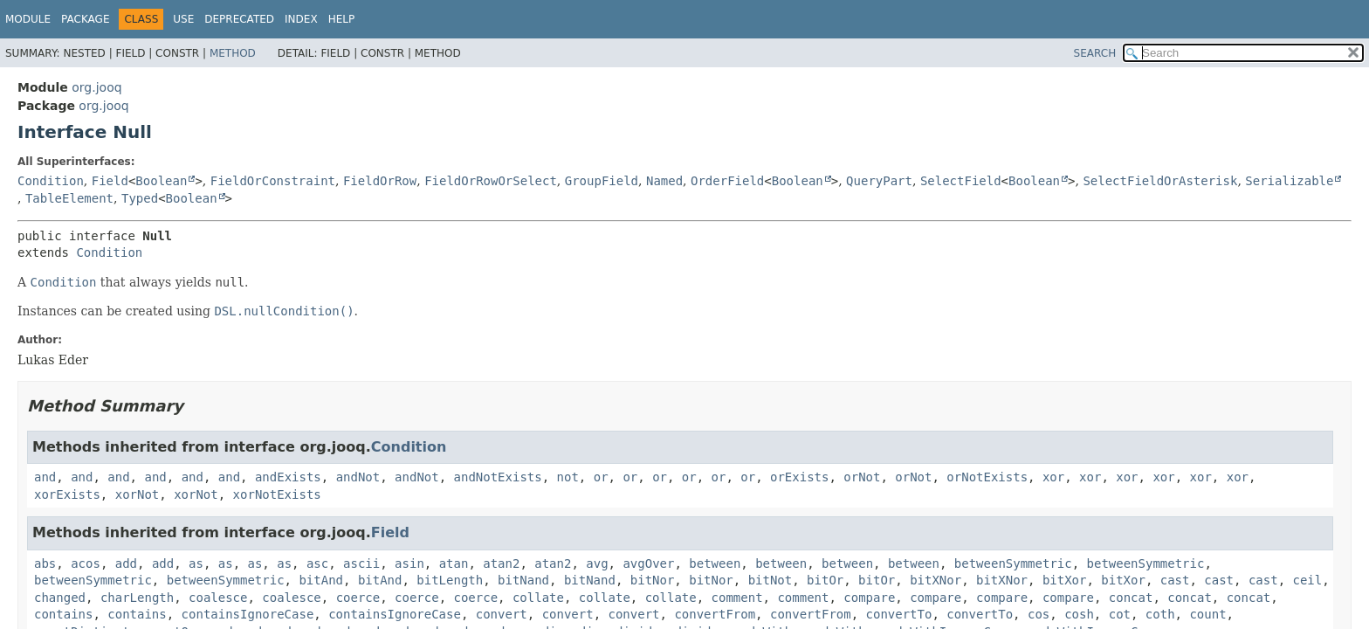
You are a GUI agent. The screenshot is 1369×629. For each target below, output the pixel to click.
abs (45, 563)
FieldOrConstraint (272, 181)
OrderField (727, 181)
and (45, 477)
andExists (288, 477)
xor (1053, 477)
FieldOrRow (379, 181)
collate (538, 598)
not (568, 477)
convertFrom (714, 614)
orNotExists (987, 477)
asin (409, 563)
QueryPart (879, 181)
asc (317, 563)
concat (1131, 598)
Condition (50, 181)
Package (85, 19)
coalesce (218, 598)
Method (233, 53)
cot (1120, 614)
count (1207, 614)
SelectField (960, 181)
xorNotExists (277, 494)
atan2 (501, 563)
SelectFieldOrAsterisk (1160, 181)
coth (1160, 614)
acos (85, 563)
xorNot (137, 494)
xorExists (67, 494)
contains (63, 614)
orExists (799, 477)
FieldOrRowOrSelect (490, 181)
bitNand (523, 580)
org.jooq (96, 87)
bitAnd (321, 580)
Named (664, 181)
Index (301, 19)
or (601, 477)
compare (869, 598)
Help (341, 19)
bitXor (1064, 580)
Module (28, 19)
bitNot (770, 580)
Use (183, 19)
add (126, 563)
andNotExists (498, 477)
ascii (361, 563)
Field (110, 181)
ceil (1307, 580)
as (196, 563)
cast (1175, 580)
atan (454, 563)
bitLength (449, 580)
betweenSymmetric (1013, 563)
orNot (861, 477)
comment (737, 598)
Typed (139, 198)
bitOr (825, 580)
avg (597, 563)
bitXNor (935, 580)
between (714, 563)
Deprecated (239, 19)
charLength (137, 598)
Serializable (1289, 181)
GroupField (601, 181)
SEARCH (1095, 53)
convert (501, 614)
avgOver (648, 563)
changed (60, 598)
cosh (1079, 614)
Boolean (161, 181)
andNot (358, 477)
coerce (358, 598)
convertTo (899, 614)
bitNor (652, 580)
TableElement (69, 198)
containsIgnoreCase (248, 614)
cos (1038, 614)
